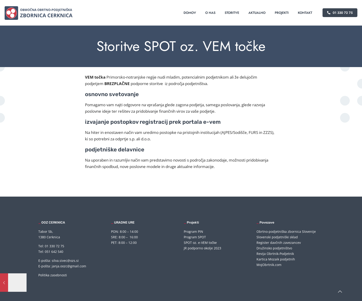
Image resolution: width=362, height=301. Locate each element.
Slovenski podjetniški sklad (277, 237)
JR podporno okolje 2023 (202, 248)
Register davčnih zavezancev (278, 242)
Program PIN (193, 231)
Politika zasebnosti (52, 275)
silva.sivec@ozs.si (65, 260)
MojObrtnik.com (268, 265)
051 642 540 (54, 251)
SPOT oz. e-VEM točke (200, 242)
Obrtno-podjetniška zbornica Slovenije (286, 231)
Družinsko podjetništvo (274, 248)
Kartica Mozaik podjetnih (275, 259)
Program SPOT (195, 237)
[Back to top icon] (340, 291)
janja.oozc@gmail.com (69, 266)
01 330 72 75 (340, 12)
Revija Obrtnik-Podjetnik (275, 253)
